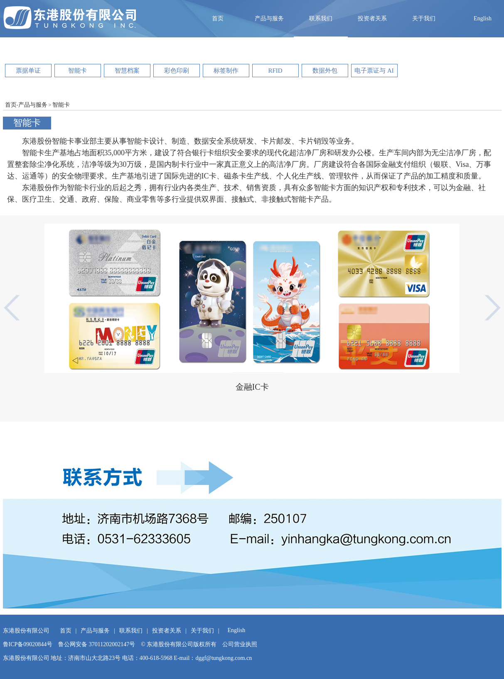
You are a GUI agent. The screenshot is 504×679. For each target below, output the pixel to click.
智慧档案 (127, 70)
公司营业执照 (239, 644)
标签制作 (226, 70)
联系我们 (320, 18)
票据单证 (28, 70)
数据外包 (324, 70)
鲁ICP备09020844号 (28, 644)
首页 (218, 18)
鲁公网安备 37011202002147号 (96, 644)
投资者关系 (372, 18)
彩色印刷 (176, 70)
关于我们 (423, 18)
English (483, 18)
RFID (275, 70)
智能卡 (77, 70)
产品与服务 (269, 18)
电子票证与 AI (374, 70)
